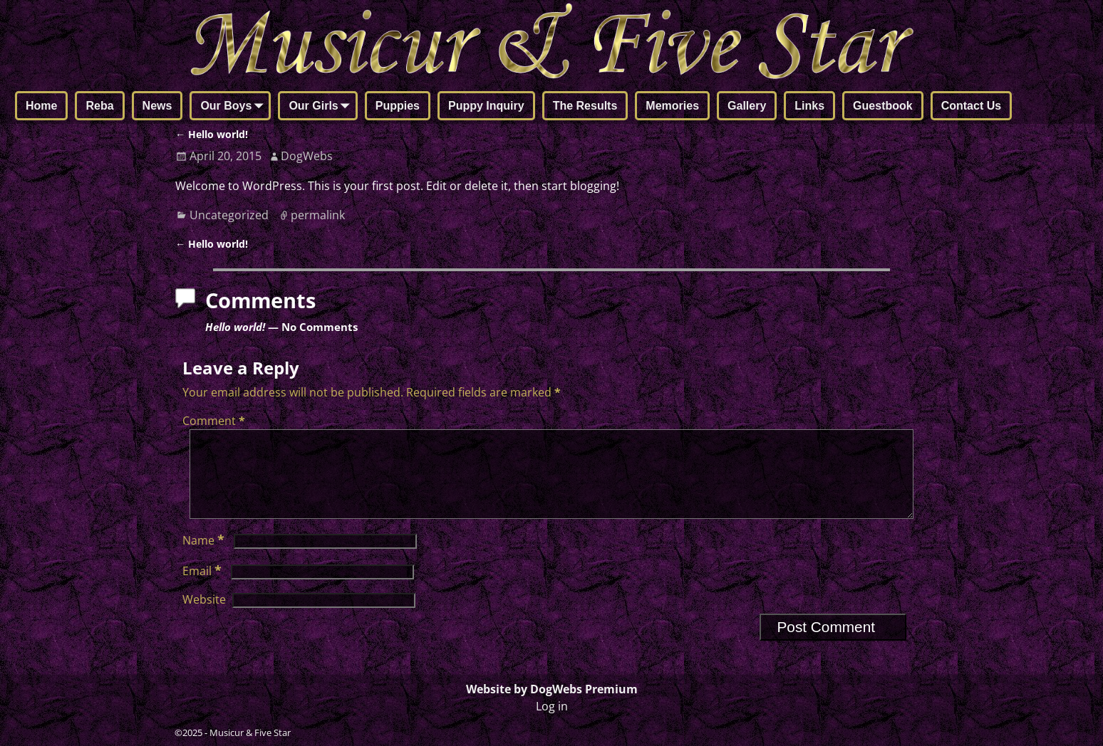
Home (41, 106)
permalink (318, 215)
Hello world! (211, 134)
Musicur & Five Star (250, 732)
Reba (99, 106)
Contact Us (971, 106)
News (157, 106)
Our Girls (322, 106)
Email (203, 588)
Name (204, 557)
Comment (215, 421)
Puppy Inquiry (486, 106)
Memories (672, 106)
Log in (552, 706)
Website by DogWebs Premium (552, 689)
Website (204, 616)
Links (809, 106)
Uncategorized (229, 215)
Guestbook (883, 106)
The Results (585, 106)
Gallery (746, 106)
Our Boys (234, 106)
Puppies (398, 106)
